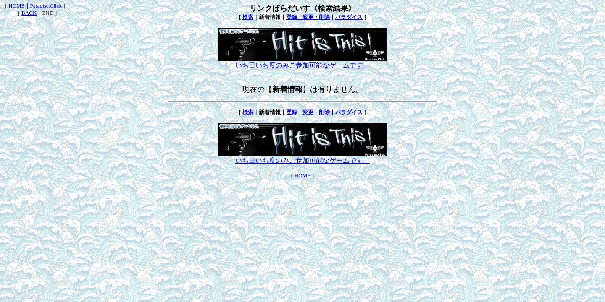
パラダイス (349, 17)
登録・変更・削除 (308, 17)
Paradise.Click (46, 6)
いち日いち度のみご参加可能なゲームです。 (302, 62)
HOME (16, 6)
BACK (29, 13)
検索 (247, 17)
